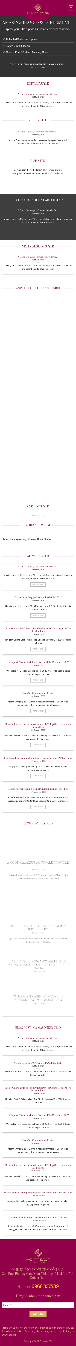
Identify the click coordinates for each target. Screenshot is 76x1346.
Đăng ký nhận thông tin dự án (38, 1296)
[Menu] (70, 7)
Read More (38, 584)
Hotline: (38, 1287)
